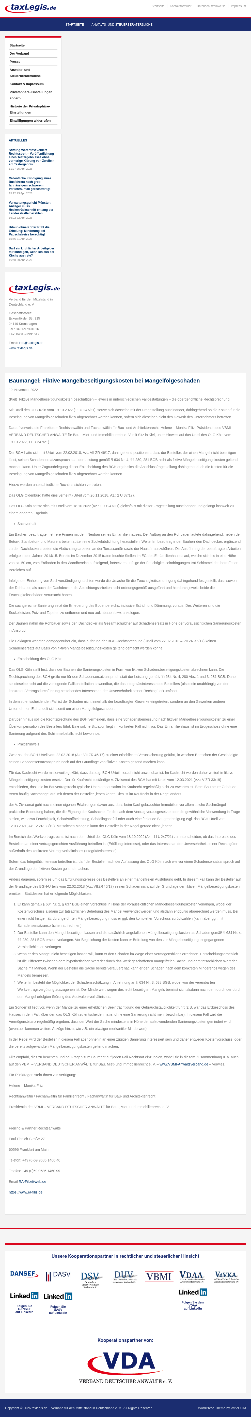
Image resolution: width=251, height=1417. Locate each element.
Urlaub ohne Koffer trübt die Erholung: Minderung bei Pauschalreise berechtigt (29, 231)
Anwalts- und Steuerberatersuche (121, 24)
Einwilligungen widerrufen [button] (30, 120)
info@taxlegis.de (31, 343)
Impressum (238, 6)
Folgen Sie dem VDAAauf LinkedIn (193, 1305)
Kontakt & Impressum (27, 84)
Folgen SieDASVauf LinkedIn (58, 1310)
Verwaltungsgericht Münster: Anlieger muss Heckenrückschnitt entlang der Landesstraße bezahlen (31, 208)
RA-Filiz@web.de (32, 1182)
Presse (15, 61)
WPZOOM (238, 1408)
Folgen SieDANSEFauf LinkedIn (24, 1309)
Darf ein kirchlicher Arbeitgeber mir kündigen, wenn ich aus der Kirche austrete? (31, 252)
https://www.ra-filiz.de (25, 1192)
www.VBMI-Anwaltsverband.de (184, 1064)
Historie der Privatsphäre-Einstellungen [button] (30, 109)
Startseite (158, 6)
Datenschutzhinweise (211, 6)
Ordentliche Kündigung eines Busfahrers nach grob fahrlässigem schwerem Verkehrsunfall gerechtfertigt (30, 184)
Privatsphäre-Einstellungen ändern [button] (31, 95)
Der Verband (19, 53)
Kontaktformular (181, 6)
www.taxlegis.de (21, 348)
